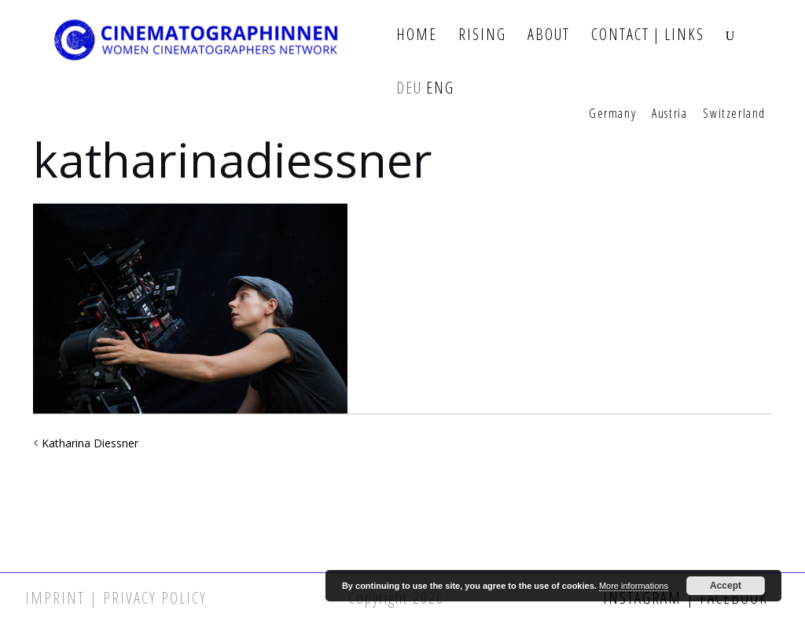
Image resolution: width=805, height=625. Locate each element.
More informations (633, 585)
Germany (612, 114)
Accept (725, 585)
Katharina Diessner (90, 443)
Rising (482, 35)
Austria (669, 114)
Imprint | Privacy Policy (116, 597)
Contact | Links (647, 35)
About (548, 35)
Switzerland (734, 114)
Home (416, 35)
